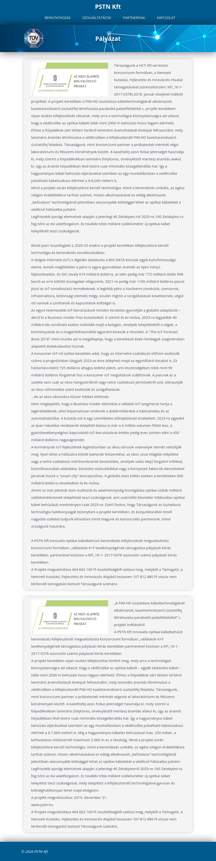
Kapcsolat (166, 17)
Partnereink (134, 17)
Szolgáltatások (96, 17)
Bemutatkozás (58, 17)
